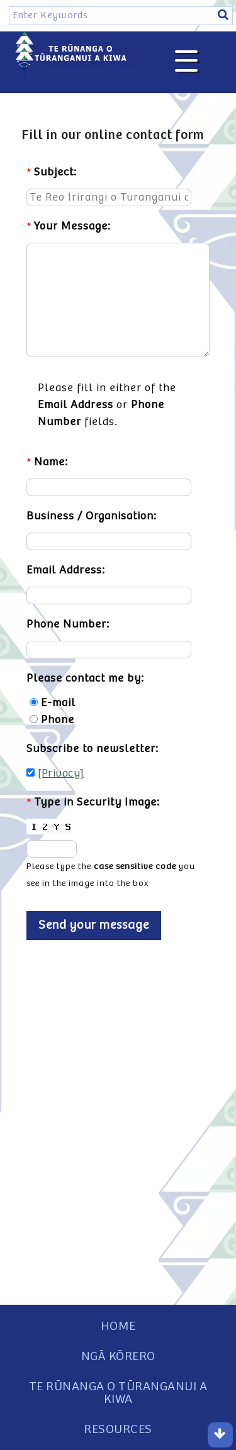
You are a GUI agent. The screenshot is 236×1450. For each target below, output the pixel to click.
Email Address (75, 405)
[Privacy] (61, 773)
